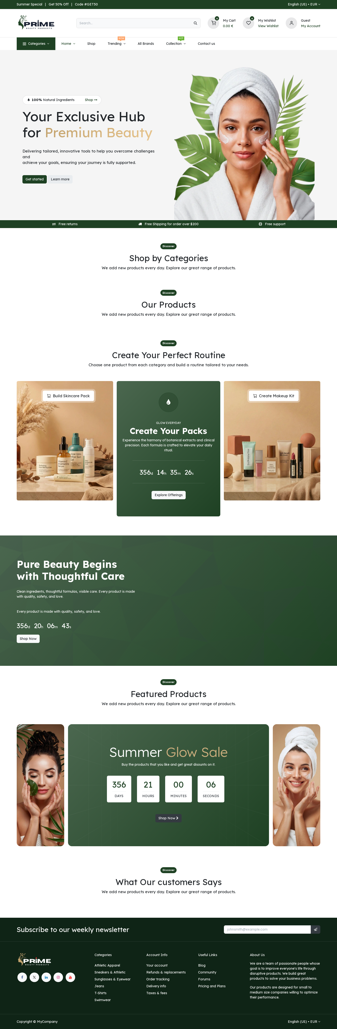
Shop (91, 100)
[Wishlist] (248, 23)
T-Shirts (100, 993)
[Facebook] (22, 977)
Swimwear (103, 1000)
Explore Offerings (169, 495)
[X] (34, 977)
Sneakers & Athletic (110, 972)
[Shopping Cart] (213, 23)
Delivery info (156, 986)
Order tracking (157, 979)
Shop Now (28, 639)
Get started (35, 179)
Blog (201, 965)
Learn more (60, 179)
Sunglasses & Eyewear (113, 979)
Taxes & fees (156, 993)
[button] (315, 929)
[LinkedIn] (46, 977)
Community (207, 972)
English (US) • (302, 4)
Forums (204, 979)
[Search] (195, 23)
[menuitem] (36, 43)
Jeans (99, 986)
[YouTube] (70, 977)
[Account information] (291, 23)
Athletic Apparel (107, 965)
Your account (157, 965)
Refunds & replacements (166, 972)
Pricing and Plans (212, 986)
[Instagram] (58, 977)
